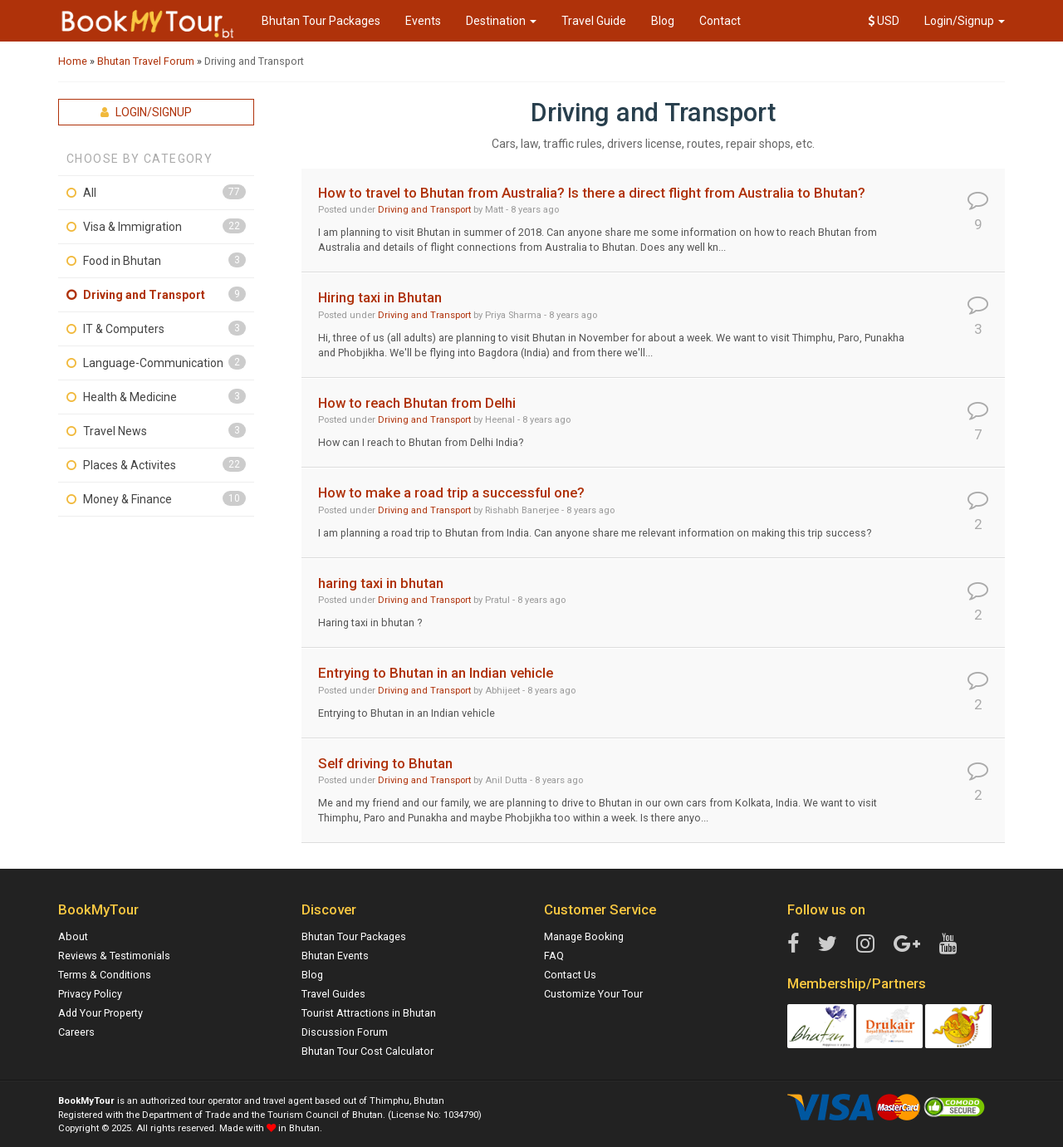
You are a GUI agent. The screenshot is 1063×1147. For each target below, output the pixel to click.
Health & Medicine (130, 397)
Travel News (115, 431)
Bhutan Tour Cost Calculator (367, 1051)
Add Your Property (100, 1013)
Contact (720, 20)
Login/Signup (964, 20)
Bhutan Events (335, 955)
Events (423, 20)
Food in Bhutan (122, 260)
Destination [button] (501, 20)
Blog (662, 20)
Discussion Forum (344, 1032)
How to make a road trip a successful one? (451, 492)
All (89, 192)
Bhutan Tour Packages (321, 20)
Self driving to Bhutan (385, 763)
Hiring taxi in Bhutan (380, 297)
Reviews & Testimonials (114, 955)
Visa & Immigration (132, 226)
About (73, 936)
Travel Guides (333, 994)
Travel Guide (593, 20)
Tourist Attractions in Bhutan (368, 1013)
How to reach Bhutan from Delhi (417, 403)
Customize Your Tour (593, 994)
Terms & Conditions (104, 974)
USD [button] (883, 20)
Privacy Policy (90, 994)
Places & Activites (129, 465)
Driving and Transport (144, 294)
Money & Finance (127, 499)
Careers (76, 1032)
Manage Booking (584, 936)
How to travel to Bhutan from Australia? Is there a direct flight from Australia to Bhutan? (591, 192)
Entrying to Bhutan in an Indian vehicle (435, 672)
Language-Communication (153, 363)
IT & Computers (123, 329)
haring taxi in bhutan (380, 583)
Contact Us (570, 974)
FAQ (554, 955)
